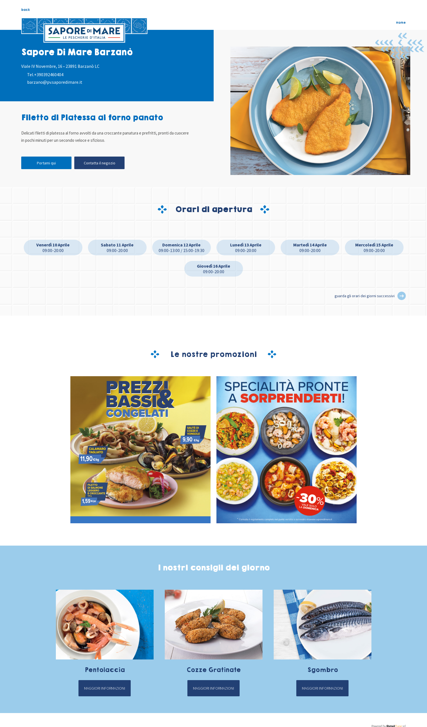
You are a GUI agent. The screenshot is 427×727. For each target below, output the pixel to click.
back (25, 10)
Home (401, 22)
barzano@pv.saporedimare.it (54, 82)
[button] (401, 296)
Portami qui (46, 162)
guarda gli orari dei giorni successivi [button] (365, 295)
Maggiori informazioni (104, 688)
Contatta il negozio (99, 162)
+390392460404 (48, 74)
